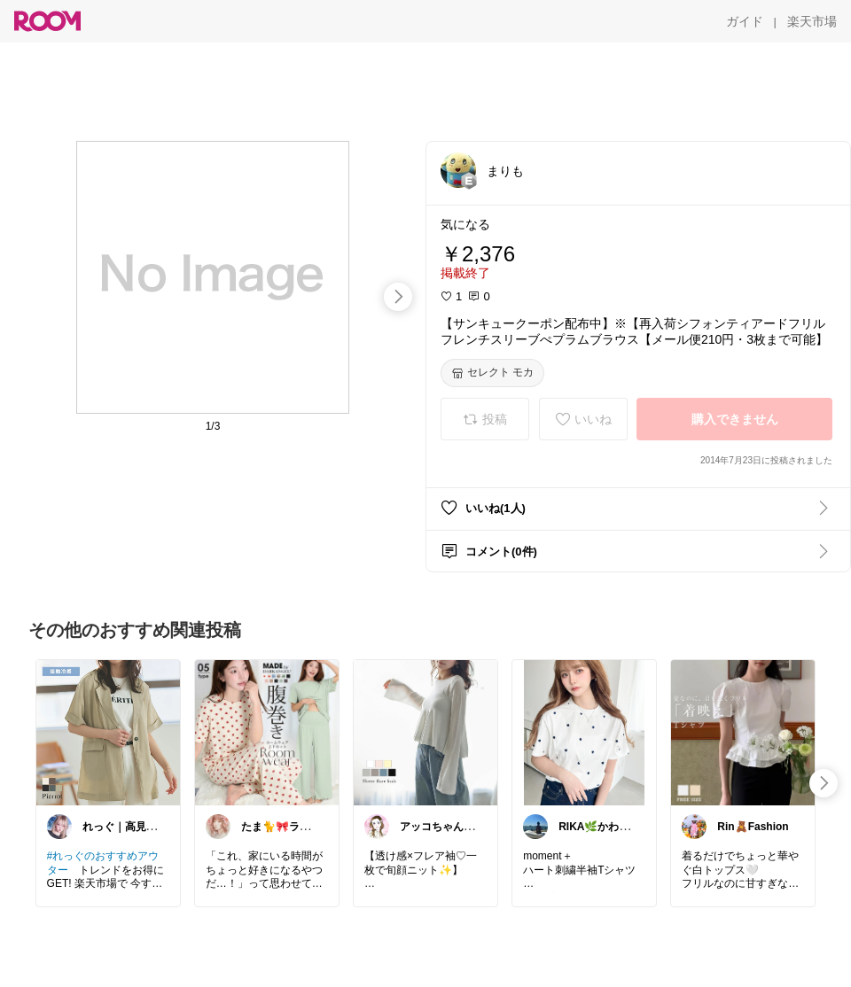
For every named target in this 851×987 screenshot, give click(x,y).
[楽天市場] (812, 21)
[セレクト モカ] (492, 373)
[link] (108, 732)
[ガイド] (744, 21)
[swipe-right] (398, 297)
